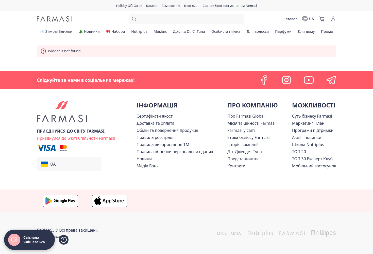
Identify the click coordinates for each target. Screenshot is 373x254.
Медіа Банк (148, 165)
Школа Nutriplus (308, 144)
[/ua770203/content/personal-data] (175, 151)
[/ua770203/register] (171, 5)
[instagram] (286, 80)
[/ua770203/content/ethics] (248, 137)
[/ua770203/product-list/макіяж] (160, 33)
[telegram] (331, 80)
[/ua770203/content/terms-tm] (163, 144)
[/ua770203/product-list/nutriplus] (139, 33)
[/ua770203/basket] (322, 19)
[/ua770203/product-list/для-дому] (306, 33)
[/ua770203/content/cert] (155, 116)
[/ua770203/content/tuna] (244, 151)
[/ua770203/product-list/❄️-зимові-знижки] (56, 33)
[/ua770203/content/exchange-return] (167, 130)
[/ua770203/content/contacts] (236, 165)
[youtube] (309, 80)
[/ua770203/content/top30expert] (312, 158)
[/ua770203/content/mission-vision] (251, 123)
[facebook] (264, 80)
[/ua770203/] (54, 19)
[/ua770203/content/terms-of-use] (155, 137)
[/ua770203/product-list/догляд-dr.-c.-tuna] (189, 33)
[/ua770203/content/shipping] (155, 123)
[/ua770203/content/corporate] (241, 130)
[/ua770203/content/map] (243, 158)
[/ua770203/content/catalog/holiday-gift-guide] (129, 5)
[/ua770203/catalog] (152, 5)
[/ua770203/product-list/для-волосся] (258, 33)
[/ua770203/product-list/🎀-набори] (115, 33)
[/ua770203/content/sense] (312, 116)
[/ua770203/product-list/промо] (327, 33)
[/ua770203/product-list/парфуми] (283, 33)
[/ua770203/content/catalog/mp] (308, 123)
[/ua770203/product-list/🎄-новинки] (89, 33)
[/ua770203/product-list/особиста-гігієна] (226, 33)
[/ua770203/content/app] (314, 165)
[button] (69, 164)
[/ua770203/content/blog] (144, 158)
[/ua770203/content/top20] (299, 151)
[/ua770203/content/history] (242, 144)
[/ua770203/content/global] (245, 116)
